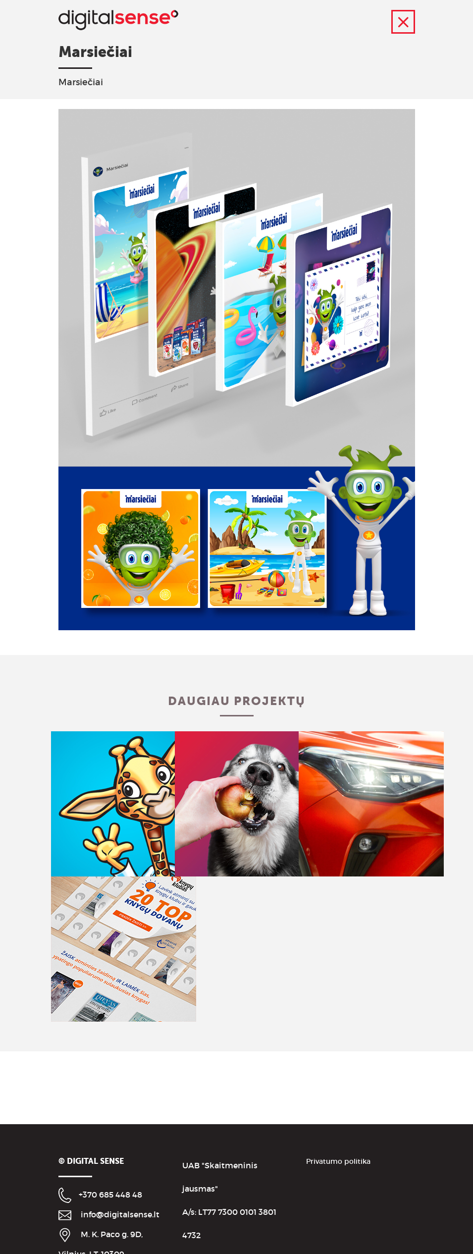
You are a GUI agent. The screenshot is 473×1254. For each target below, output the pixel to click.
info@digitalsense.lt (120, 1214)
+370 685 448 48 (110, 1194)
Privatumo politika (338, 1161)
